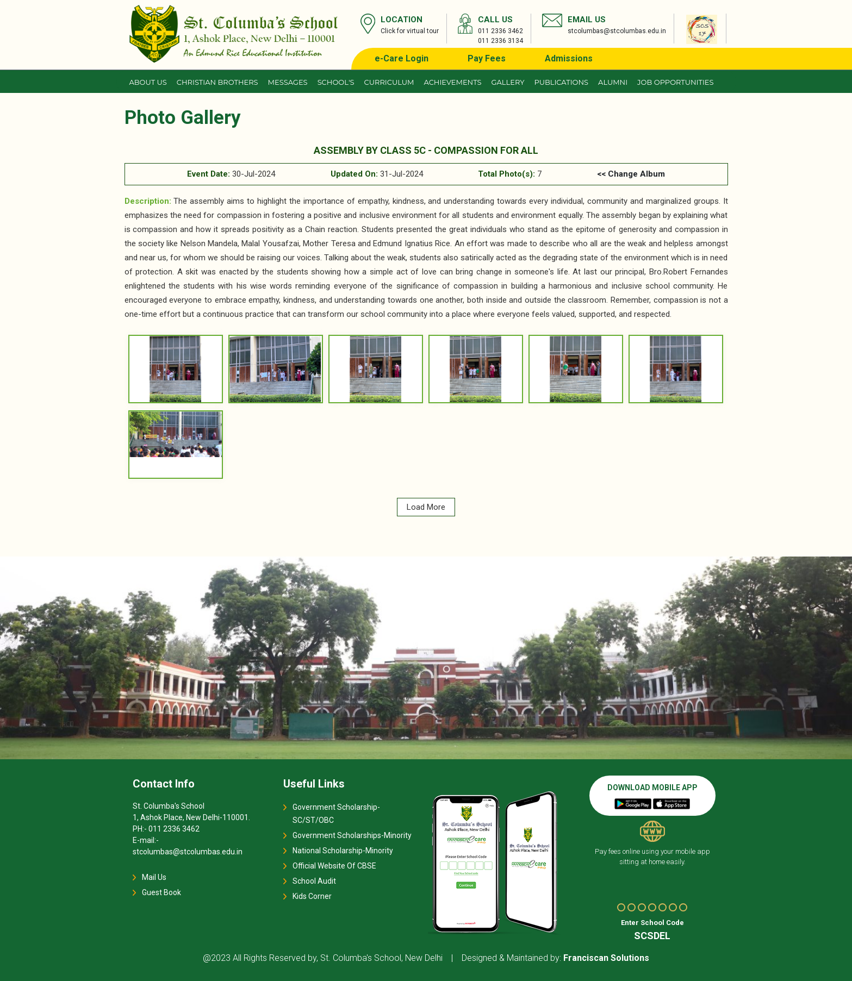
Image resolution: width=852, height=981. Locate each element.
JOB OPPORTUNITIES (675, 82)
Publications (561, 82)
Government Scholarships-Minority (352, 835)
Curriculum (389, 82)
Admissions (569, 58)
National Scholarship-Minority (343, 850)
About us (148, 82)
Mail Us (154, 877)
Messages (288, 82)
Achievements (452, 82)
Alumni (612, 82)
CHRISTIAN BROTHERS (217, 82)
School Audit (314, 881)
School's (336, 82)
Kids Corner (312, 896)
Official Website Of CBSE (334, 865)
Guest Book (161, 892)
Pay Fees (487, 58)
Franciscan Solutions (606, 958)
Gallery (508, 82)
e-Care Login (401, 58)
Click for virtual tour (410, 31)
